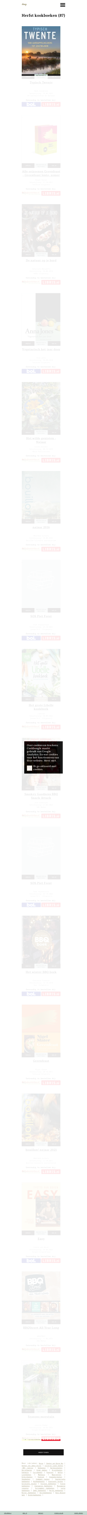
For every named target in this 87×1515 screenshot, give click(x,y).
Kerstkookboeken (46, 1493)
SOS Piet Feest (41, 616)
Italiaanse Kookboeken (43, 1486)
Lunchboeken (26, 1475)
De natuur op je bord (41, 260)
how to (25, 1513)
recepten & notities (41, 76)
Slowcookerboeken (55, 1477)
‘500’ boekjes (27, 1468)
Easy (41, 1238)
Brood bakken (42, 1470)
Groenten (50, 1472)
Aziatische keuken (55, 1481)
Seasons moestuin (41, 1416)
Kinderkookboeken (34, 1495)
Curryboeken (37, 1472)
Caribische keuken (29, 1484)
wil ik (54, 77)
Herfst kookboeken (56, 1490)
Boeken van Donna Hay (54, 1463)
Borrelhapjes (27, 1470)
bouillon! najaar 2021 (41, 1149)
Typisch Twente (41, 82)
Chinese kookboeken (48, 1484)
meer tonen (43, 1452)
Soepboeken (26, 1479)
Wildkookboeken (39, 1481)
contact (40, 1513)
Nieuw (41, 1463)
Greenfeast (41, 1060)
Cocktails (25, 1472)
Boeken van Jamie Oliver (31, 1465)
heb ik (28, 77)
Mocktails (41, 1475)
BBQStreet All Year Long (41, 1327)
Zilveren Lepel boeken (54, 1465)
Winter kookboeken (29, 1493)
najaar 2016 (41, 527)
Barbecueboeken (56, 1468)
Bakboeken (42, 1468)
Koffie (60, 1472)
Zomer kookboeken (39, 1490)
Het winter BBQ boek (41, 972)
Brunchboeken (57, 1470)
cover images (78, 1513)
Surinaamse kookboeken (44, 1488)
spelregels (7, 1513)
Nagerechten (56, 1475)
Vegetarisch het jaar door (41, 349)
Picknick (41, 1477)
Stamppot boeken (43, 1479)
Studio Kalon (58, 1513)
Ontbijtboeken (27, 1477)
